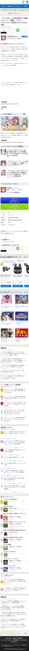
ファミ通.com (23, 640)
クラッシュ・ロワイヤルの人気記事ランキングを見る (12, 460)
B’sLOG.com (14, 641)
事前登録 (10, 13)
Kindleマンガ (20, 260)
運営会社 (20, 638)
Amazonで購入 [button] (6, 286)
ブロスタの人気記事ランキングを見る (9, 468)
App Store (14, 200)
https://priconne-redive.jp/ (13, 217)
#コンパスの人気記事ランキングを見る (9, 438)
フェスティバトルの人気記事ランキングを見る (11, 455)
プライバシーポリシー (7, 640)
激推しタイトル (17, 13)
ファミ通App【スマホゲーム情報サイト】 (10, 10)
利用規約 (15, 638)
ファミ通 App (6, 2)
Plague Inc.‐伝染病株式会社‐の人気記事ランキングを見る (12, 475)
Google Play (14, 206)
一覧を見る (25, 257)
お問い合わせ (9, 638)
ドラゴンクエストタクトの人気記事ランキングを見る (12, 492)
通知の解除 (16, 640)
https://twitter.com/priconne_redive (15, 219)
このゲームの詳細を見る (14, 192)
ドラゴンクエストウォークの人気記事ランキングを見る (12, 447)
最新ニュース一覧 (25, 10)
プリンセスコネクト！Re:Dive (7, 241)
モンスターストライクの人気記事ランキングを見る (12, 483)
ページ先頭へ (25, 633)
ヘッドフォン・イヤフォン (8, 260)
